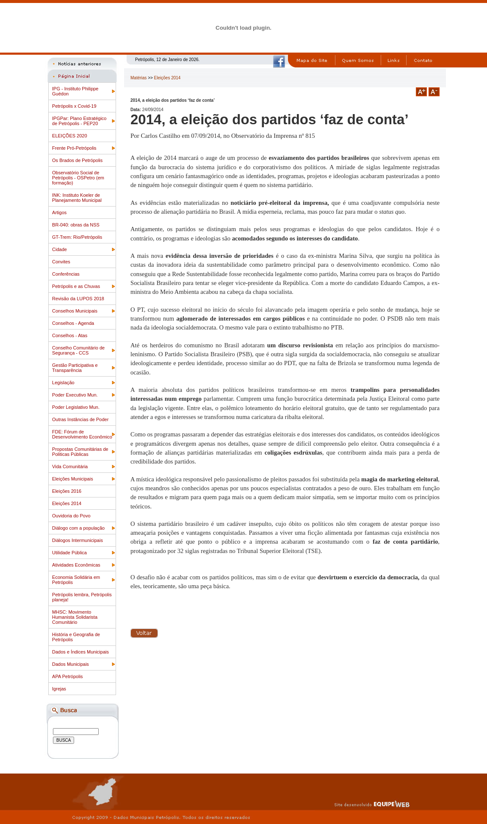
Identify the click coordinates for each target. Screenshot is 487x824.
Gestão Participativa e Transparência (75, 368)
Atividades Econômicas (76, 564)
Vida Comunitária (70, 466)
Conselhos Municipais (74, 310)
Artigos (59, 212)
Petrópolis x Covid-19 (74, 106)
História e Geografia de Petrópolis (76, 637)
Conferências (66, 274)
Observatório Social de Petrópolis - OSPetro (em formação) (78, 177)
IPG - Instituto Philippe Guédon (75, 91)
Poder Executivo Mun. (75, 394)
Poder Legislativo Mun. (76, 407)
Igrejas (59, 688)
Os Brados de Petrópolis (77, 160)
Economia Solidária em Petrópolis (76, 580)
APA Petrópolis (67, 676)
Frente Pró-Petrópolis (74, 148)
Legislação (63, 382)
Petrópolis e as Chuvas (76, 286)
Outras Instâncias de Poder (80, 419)
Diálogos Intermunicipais (77, 540)
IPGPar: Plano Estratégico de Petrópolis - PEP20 (79, 121)
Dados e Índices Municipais (80, 651)
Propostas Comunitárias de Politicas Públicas (80, 452)
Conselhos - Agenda (73, 323)
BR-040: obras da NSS (76, 224)
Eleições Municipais (72, 478)
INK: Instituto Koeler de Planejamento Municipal (77, 198)
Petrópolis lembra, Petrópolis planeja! (82, 597)
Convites (61, 261)
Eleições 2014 (66, 503)
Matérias (138, 77)
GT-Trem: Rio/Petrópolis (77, 237)
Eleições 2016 (66, 491)
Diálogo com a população (78, 528)
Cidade (59, 249)
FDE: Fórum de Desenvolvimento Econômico (82, 434)
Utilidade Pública (69, 552)
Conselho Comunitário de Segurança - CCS (78, 350)
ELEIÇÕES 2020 (69, 135)
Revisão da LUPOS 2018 (78, 298)
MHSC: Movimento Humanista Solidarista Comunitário (74, 617)
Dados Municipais (70, 664)
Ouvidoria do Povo (71, 515)
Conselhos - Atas (69, 335)
